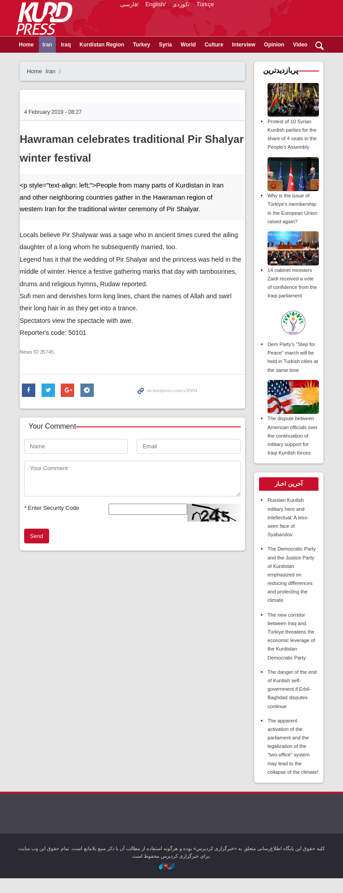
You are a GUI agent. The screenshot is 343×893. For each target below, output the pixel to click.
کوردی (180, 40)
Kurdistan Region (101, 59)
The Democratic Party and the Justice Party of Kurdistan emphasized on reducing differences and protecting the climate (292, 589)
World (188, 59)
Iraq (66, 59)
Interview (243, 59)
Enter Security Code (51, 522)
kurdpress (222, 18)
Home (26, 59)
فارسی (128, 40)
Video (300, 59)
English (155, 40)
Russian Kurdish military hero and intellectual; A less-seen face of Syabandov (288, 532)
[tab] (289, 499)
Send (36, 550)
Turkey (141, 59)
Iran (47, 59)
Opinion (274, 59)
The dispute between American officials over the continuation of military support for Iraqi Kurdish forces (293, 451)
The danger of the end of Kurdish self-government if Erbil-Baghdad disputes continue (292, 704)
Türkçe (205, 40)
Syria (165, 59)
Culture (214, 59)
